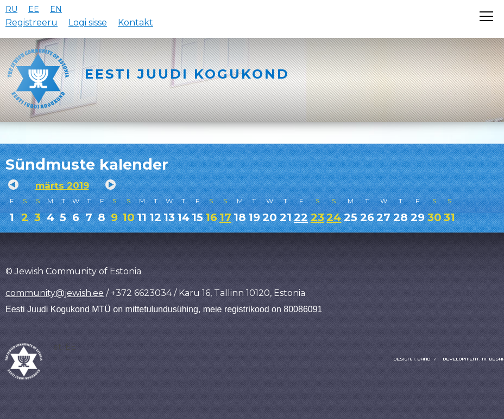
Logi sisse (87, 22)
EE (33, 9)
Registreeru (31, 22)
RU (11, 9)
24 (333, 217)
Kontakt (135, 22)
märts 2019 (62, 185)
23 (317, 217)
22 (301, 217)
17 (225, 217)
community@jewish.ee (54, 293)
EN (56, 9)
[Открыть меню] (486, 16)
